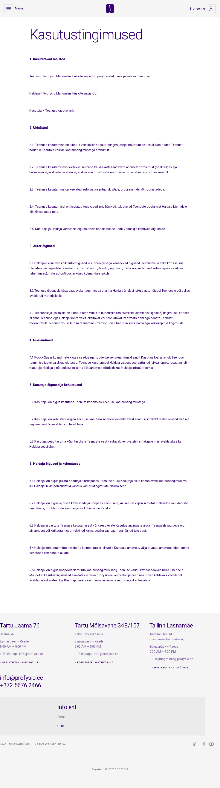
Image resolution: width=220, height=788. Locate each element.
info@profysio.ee (42, 677)
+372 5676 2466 (42, 685)
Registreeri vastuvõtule (40, 660)
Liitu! (81, 726)
